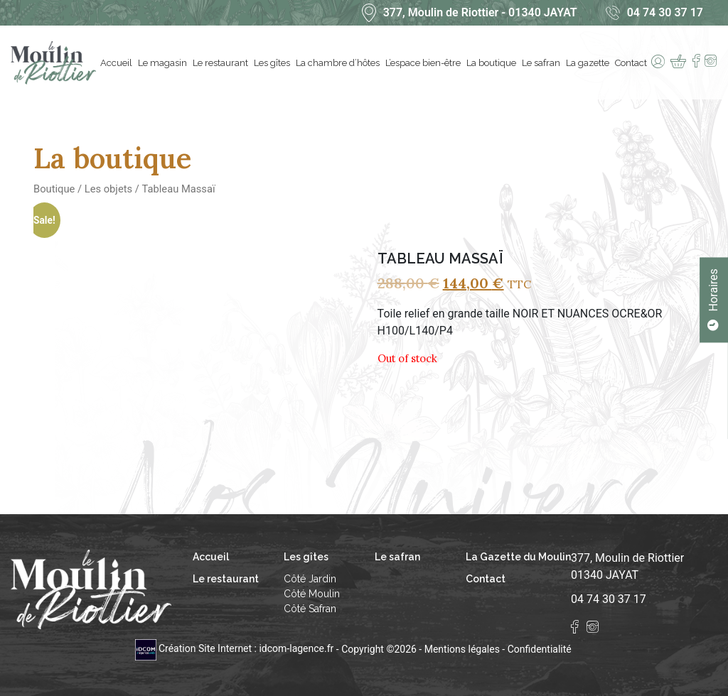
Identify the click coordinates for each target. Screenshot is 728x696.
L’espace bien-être (424, 63)
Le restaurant (222, 63)
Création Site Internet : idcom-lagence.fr (235, 648)
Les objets (108, 189)
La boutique (493, 63)
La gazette (589, 63)
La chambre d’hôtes (339, 63)
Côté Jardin (310, 578)
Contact (632, 63)
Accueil (118, 63)
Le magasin (163, 63)
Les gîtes (273, 63)
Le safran (542, 63)
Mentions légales (462, 648)
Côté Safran (310, 608)
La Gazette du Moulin (518, 556)
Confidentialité (540, 648)
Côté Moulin (312, 593)
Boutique (54, 189)
